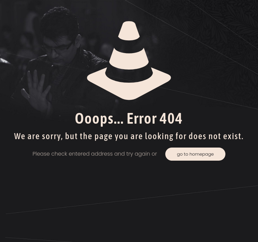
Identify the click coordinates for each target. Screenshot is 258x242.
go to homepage (195, 154)
